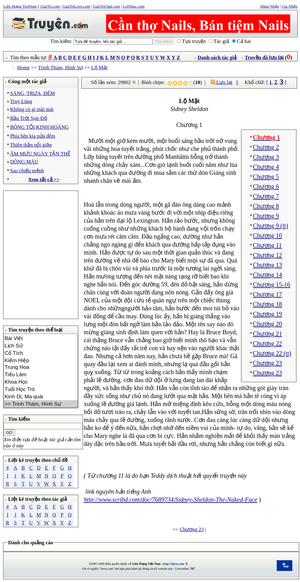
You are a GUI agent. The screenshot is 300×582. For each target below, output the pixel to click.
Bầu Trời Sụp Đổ (28, 118)
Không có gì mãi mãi (32, 109)
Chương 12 (267, 255)
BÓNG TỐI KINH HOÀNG (39, 127)
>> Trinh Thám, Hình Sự (41, 404)
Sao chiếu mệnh (27, 171)
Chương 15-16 (271, 284)
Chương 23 (267, 363)
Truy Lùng (21, 101)
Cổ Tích (41, 353)
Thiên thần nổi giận (31, 145)
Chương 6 (266, 186)
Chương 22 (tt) (272, 353)
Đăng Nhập (269, 6)
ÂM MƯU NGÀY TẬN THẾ (40, 154)
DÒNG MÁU (24, 162)
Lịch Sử (41, 345)
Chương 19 (267, 314)
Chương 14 (267, 274)
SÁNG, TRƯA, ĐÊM (32, 93)
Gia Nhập (290, 6)
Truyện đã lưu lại (264, 57)
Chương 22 (267, 343)
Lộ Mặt (99, 68)
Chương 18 (267, 304)
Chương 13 (267, 265)
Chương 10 (267, 235)
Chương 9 (266, 216)
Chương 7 (266, 196)
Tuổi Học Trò (41, 389)
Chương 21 (267, 333)
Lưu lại (221, 82)
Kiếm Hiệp (41, 360)
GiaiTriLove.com (76, 6)
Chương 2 (266, 147)
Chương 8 (266, 206)
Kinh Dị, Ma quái (41, 396)
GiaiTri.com (50, 6)
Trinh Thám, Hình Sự (60, 68)
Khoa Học (41, 381)
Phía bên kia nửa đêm (32, 136)
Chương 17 (267, 294)
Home (23, 68)
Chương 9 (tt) (270, 225)
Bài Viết (41, 338)
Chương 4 (266, 166)
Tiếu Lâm (41, 374)
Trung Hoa (41, 367)
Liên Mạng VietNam (20, 6)
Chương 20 (267, 323)
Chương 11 (267, 245)
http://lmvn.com (173, 563)
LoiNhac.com (133, 6)
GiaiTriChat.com (106, 6)
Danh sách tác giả (217, 57)
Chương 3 (266, 157)
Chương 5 (266, 176)
